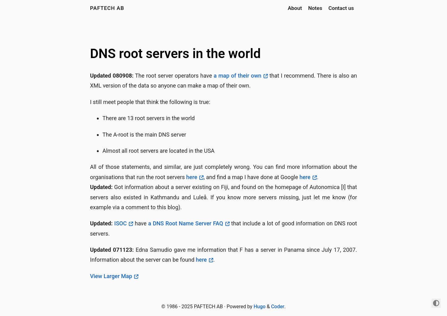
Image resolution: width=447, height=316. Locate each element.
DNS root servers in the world (175, 53)
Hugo (259, 306)
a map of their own (237, 75)
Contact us (341, 8)
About (295, 8)
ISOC (120, 223)
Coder (277, 306)
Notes (315, 8)
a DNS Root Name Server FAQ (185, 223)
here (191, 177)
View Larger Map (111, 276)
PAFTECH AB (107, 8)
